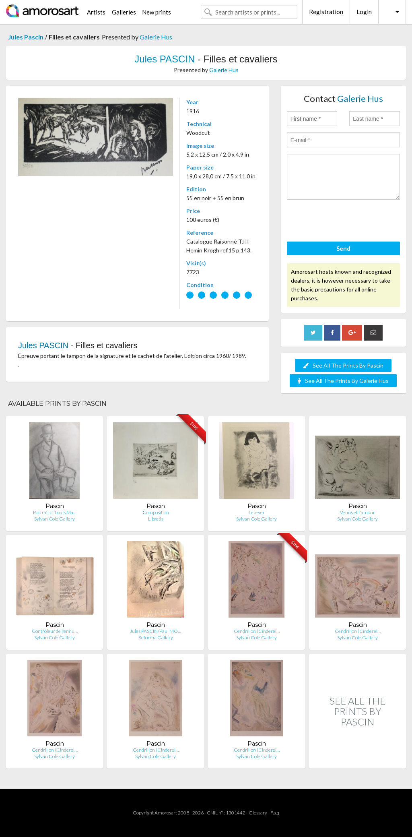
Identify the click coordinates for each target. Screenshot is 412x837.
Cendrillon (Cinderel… (257, 631)
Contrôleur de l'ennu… (55, 631)
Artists (96, 12)
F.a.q (274, 813)
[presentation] (348, 222)
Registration (326, 11)
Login (364, 11)
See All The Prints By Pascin (343, 365)
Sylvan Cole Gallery (54, 519)
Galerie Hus (156, 37)
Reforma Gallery (155, 637)
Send (343, 248)
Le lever (257, 512)
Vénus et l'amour (357, 512)
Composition (155, 512)
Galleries (124, 12)
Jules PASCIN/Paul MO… (155, 631)
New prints (156, 12)
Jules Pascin (25, 37)
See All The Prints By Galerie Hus (343, 380)
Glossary (258, 813)
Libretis (155, 519)
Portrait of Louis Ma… (54, 512)
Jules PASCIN (164, 59)
